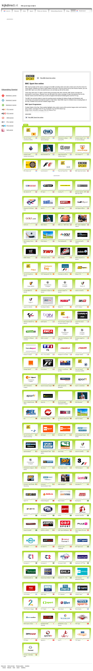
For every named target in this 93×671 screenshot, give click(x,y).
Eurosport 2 (44, 563)
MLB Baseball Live (45, 154)
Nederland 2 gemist (11, 100)
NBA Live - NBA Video (63, 224)
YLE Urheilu (27, 594)
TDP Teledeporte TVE (46, 274)
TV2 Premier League (29, 609)
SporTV (25, 515)
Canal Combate (27, 530)
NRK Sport (43, 594)
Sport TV (26, 500)
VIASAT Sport (78, 594)
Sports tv (43, 640)
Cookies (27, 666)
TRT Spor (77, 623)
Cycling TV (60, 192)
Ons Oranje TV (79, 154)
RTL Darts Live (27, 171)
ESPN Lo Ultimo (45, 530)
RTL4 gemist (10, 109)
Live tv (7, 11)
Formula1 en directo (63, 274)
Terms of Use (11, 666)
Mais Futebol (61, 500)
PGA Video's (44, 241)
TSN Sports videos (45, 257)
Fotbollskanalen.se (28, 577)
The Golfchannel (62, 241)
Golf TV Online (79, 418)
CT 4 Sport (43, 609)
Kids (24, 11)
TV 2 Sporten (61, 594)
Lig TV (59, 640)
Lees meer (28, 114)
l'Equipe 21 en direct (63, 354)
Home (4, 667)
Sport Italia (60, 451)
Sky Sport (43, 468)
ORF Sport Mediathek (63, 530)
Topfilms (23, 667)
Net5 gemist (10, 130)
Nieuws (16, 11)
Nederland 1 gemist (11, 95)
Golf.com (26, 224)
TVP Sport (77, 640)
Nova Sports (78, 609)
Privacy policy (19, 666)
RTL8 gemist (10, 125)
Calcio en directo (79, 290)
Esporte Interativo (79, 515)
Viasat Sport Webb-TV (46, 577)
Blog (67, 11)
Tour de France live (63, 171)
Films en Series (42, 11)
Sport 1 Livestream (80, 385)
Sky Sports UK (27, 192)
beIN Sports (44, 321)
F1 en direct (44, 369)
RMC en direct (44, 338)
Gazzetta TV (78, 484)
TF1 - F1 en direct (45, 354)
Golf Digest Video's (80, 208)
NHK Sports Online (28, 623)
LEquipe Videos (79, 354)
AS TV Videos (78, 307)
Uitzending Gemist (56, 11)
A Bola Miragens (45, 500)
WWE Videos (27, 257)
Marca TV (60, 307)
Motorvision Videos (45, 418)
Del (24, 418)
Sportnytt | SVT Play (80, 563)
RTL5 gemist (10, 113)
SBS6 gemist (10, 117)
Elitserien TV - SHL (62, 577)
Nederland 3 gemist (11, 105)
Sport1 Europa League (46, 385)
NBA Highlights (61, 484)
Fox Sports (43, 515)
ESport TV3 (78, 274)
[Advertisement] (25, 2)
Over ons (3, 666)
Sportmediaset (27, 451)
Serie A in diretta (79, 451)
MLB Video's (44, 224)
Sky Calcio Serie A (62, 468)
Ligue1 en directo (28, 307)
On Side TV (44, 546)
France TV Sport (28, 354)
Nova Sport (61, 609)
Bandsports (78, 500)
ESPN (59, 515)
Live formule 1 (44, 171)
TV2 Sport (26, 546)
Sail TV (42, 208)
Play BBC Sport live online (35, 117)
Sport (31, 11)
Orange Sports (27, 369)
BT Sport (43, 192)
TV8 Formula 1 (79, 468)
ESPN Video (61, 208)
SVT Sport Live (79, 546)
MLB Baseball (78, 402)
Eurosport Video (62, 563)
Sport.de (43, 402)
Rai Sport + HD (62, 435)
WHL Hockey (61, 257)
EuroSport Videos (45, 307)
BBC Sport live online (80, 171)
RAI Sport (43, 435)
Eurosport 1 (26, 563)
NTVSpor (26, 640)
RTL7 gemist (10, 122)
